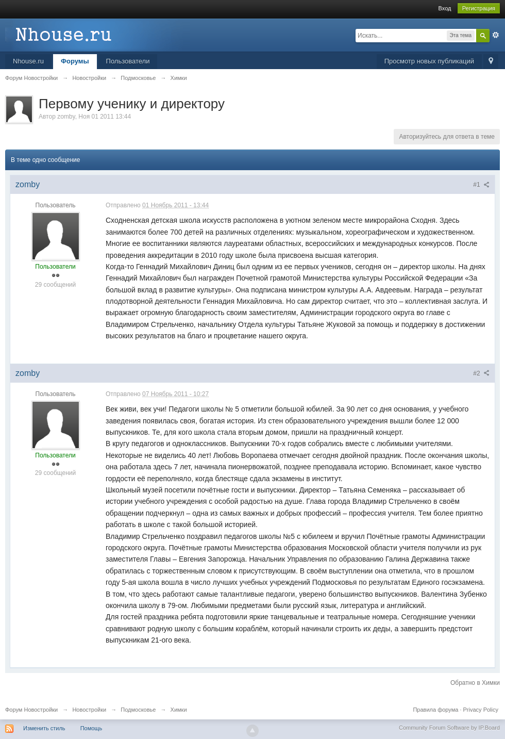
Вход (445, 8)
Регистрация (478, 8)
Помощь (91, 728)
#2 (481, 373)
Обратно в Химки (475, 682)
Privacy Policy (480, 710)
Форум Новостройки (31, 710)
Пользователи (128, 61)
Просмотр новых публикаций (429, 61)
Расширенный (496, 35)
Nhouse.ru (28, 61)
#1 (481, 184)
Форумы (75, 61)
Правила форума (435, 710)
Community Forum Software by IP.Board (449, 728)
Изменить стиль (44, 728)
